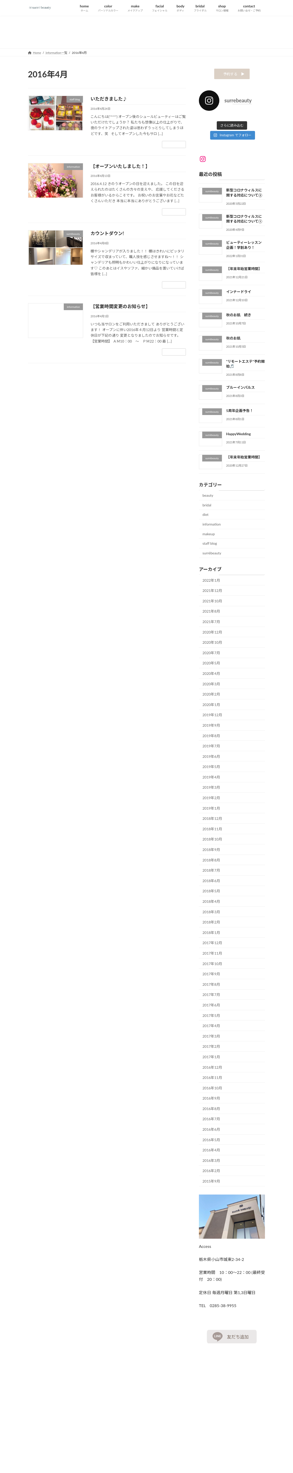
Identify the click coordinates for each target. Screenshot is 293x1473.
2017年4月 (211, 1027)
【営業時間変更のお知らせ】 (120, 306)
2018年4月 (211, 903)
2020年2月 (211, 695)
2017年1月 (211, 1058)
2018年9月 (211, 851)
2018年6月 (211, 882)
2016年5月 (211, 1141)
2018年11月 (212, 830)
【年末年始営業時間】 (244, 270)
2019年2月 (211, 799)
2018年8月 (211, 861)
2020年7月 (211, 654)
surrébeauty (211, 554)
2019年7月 (211, 747)
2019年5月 (211, 768)
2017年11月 (212, 955)
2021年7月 (211, 623)
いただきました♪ (109, 99)
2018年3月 (211, 913)
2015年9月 (211, 1182)
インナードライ (238, 293)
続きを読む (174, 144)
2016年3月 (211, 1162)
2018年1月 (211, 934)
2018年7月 (211, 872)
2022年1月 (211, 582)
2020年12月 (212, 633)
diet (205, 516)
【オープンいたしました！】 (120, 166)
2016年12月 (212, 1069)
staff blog (209, 545)
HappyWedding (238, 435)
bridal (206, 506)
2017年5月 (211, 1017)
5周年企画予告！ (239, 412)
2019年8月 (211, 737)
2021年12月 (212, 592)
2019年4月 (211, 778)
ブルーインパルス (240, 389)
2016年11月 (212, 1079)
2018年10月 (212, 840)
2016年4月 (211, 1151)
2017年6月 (211, 1006)
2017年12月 (212, 944)
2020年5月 (211, 664)
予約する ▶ (232, 74)
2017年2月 (211, 1048)
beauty (207, 497)
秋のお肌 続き (238, 316)
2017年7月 (211, 996)
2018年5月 (211, 892)
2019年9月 (211, 727)
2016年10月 (212, 1089)
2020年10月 (212, 644)
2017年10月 (212, 965)
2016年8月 (211, 1110)
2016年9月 (211, 1100)
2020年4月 (211, 675)
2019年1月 (211, 810)
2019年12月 (212, 716)
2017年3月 (211, 1038)
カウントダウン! (107, 233)
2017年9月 (211, 975)
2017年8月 (211, 986)
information (211, 526)
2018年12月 (212, 820)
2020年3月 (211, 685)
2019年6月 (211, 758)
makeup (208, 535)
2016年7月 (211, 1120)
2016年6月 (211, 1131)
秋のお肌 (233, 339)
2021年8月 (211, 613)
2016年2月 (211, 1172)
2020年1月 (211, 706)
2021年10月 (212, 602)
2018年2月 (211, 923)
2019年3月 (211, 789)
